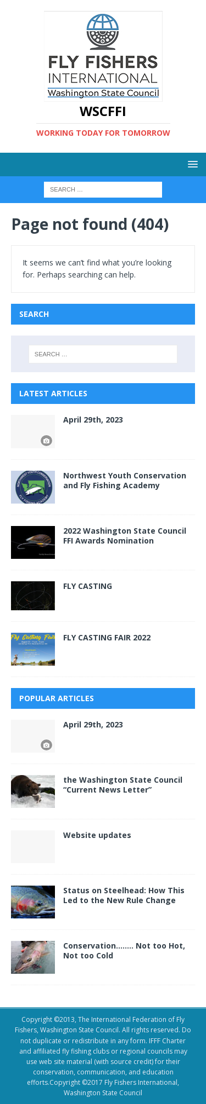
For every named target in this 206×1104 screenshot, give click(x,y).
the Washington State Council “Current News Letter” (122, 784)
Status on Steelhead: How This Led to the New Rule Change (124, 895)
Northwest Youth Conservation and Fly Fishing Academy (124, 480)
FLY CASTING (87, 586)
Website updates (97, 835)
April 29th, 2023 (93, 419)
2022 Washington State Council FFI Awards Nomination (124, 535)
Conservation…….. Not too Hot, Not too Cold (124, 950)
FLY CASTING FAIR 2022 (107, 637)
